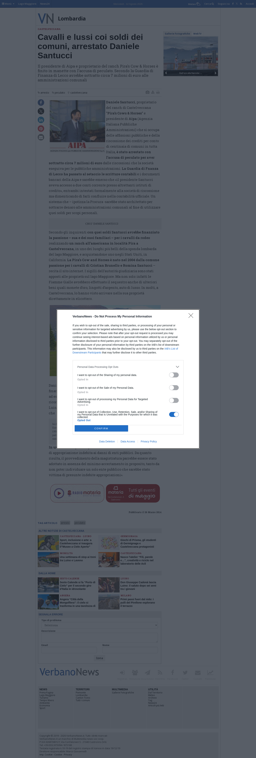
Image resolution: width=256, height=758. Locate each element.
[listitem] (128, 367)
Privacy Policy (149, 441)
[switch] (174, 374)
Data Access (128, 441)
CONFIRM (101, 428)
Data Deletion (107, 441)
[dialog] (128, 379)
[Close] (192, 316)
